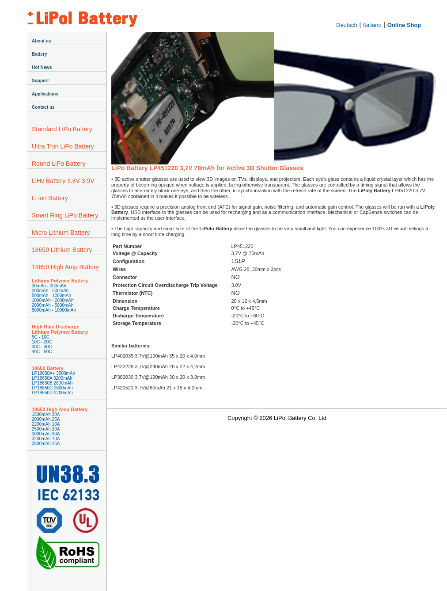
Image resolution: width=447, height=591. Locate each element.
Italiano (372, 25)
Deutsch (346, 25)
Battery (39, 54)
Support (40, 80)
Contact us (43, 107)
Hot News (42, 67)
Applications (45, 94)
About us (41, 40)
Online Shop (404, 25)
